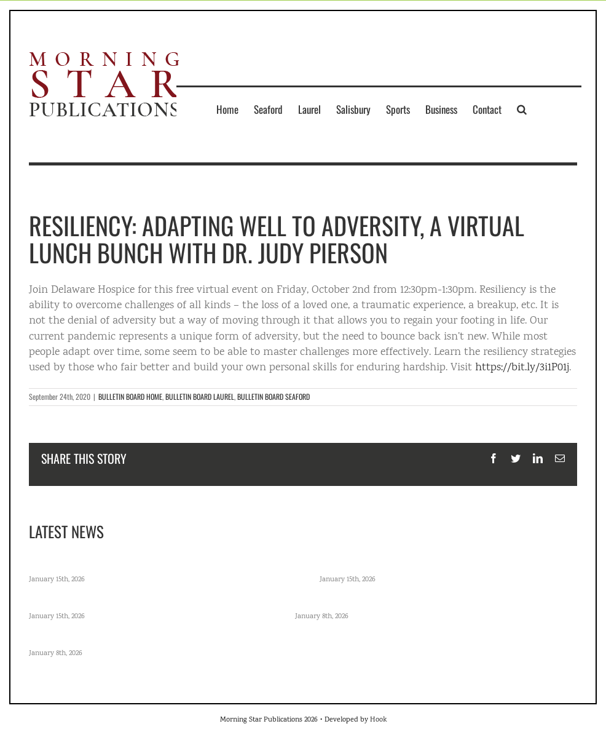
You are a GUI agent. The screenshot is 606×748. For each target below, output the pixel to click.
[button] (522, 108)
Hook (378, 720)
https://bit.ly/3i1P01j (522, 368)
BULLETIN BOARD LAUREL (199, 396)
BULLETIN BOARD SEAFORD (273, 396)
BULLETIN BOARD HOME (130, 396)
